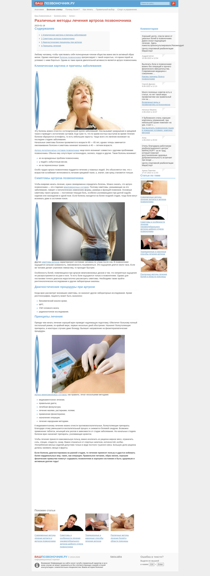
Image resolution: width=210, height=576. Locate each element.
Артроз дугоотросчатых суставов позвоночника (57, 150)
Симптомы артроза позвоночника (58, 38)
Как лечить (88, 9)
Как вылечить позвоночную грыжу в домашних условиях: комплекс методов (158, 130)
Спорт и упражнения (127, 9)
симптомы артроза (50, 262)
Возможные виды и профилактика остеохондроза (156, 103)
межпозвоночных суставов (76, 187)
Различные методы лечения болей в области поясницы (154, 267)
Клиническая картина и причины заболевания (63, 35)
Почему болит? (72, 9)
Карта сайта (116, 556)
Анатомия (39, 9)
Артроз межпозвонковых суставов (51, 394)
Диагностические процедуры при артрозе (61, 42)
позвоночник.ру (55, 3)
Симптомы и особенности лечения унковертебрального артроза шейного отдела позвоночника (154, 219)
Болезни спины (60, 16)
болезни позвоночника (70, 57)
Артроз (72, 16)
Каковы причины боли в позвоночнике (153, 77)
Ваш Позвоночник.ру (43, 16)
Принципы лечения (51, 46)
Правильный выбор (105, 9)
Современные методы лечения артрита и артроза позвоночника (154, 191)
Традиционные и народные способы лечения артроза (154, 245)
